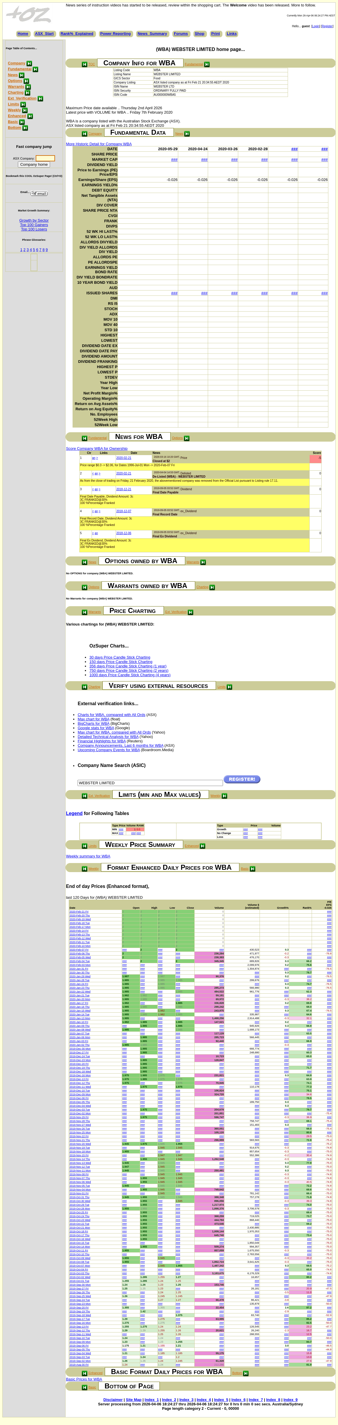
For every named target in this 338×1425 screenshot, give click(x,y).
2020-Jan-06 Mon (80, 1037)
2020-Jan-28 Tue (80, 980)
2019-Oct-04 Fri (79, 1269)
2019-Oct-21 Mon (80, 1227)
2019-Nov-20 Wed (80, 1143)
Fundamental (20, 69)
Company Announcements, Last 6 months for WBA (120, 745)
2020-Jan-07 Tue (80, 1033)
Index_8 (273, 1399)
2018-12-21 (123, 489)
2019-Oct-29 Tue (80, 1204)
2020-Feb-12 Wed (80, 938)
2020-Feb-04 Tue (80, 961)
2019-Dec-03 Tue (80, 1109)
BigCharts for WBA (93, 723)
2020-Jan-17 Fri (79, 1003)
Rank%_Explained (77, 33)
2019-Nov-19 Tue (80, 1147)
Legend (74, 813)
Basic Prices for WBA (84, 1379)
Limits (13, 104)
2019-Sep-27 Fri (79, 1288)
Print (215, 33)
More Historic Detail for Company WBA (99, 144)
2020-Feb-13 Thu (80, 934)
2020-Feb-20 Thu (80, 915)
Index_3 (186, 1399)
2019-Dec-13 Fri (79, 1079)
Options (15, 80)
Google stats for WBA (96, 728)
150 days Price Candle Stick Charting (120, 661)
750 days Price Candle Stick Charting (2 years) (128, 670)
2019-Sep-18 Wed (80, 1315)
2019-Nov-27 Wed (80, 1124)
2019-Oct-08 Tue (80, 1261)
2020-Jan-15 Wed (80, 1010)
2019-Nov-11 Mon (80, 1170)
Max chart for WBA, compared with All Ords (114, 732)
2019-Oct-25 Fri (79, 1212)
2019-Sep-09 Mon (80, 1341)
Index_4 (204, 1399)
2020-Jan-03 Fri (79, 1041)
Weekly (14, 110)
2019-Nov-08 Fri (79, 1174)
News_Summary (152, 33)
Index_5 (221, 1399)
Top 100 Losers (34, 229)
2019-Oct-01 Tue (80, 1280)
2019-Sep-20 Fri (79, 1307)
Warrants (16, 86)
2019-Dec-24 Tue (80, 1056)
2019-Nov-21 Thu (80, 1140)
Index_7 (256, 1399)
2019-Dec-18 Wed (80, 1071)
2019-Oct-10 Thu (80, 1254)
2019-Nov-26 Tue (80, 1128)
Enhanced (17, 116)
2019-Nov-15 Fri (79, 1155)
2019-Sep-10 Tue (80, 1338)
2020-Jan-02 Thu (80, 1044)
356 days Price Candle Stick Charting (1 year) (128, 666)
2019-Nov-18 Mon (80, 1151)
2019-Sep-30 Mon (80, 1284)
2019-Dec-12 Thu (80, 1082)
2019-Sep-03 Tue (80, 1357)
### (294, 149)
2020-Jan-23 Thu (80, 987)
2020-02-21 (123, 457)
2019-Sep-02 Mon (80, 1360)
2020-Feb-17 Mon (80, 926)
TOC (91, 64)
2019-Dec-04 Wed (80, 1105)
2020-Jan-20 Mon (80, 999)
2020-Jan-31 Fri (79, 968)
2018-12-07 (123, 511)
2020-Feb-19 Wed (80, 919)
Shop (200, 33)
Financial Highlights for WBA (102, 741)
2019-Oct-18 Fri (79, 1231)
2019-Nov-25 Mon (80, 1132)
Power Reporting (115, 33)
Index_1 (152, 1399)
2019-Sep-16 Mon (80, 1322)
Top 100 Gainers (34, 225)
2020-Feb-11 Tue (80, 942)
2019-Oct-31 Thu (80, 1197)
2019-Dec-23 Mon (80, 1060)
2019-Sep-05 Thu (80, 1349)
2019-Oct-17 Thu (80, 1235)
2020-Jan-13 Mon (80, 1018)
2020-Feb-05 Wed (80, 957)
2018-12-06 (123, 533)
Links (232, 33)
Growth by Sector (34, 220)
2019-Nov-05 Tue (80, 1185)
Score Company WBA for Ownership (96, 448)
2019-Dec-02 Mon (80, 1113)
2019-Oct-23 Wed (80, 1220)
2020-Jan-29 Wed (80, 976)
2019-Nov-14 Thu (80, 1159)
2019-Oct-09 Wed (80, 1258)
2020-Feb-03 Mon (80, 964)
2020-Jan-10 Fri (79, 1022)
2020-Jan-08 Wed (80, 1029)
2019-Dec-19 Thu (80, 1067)
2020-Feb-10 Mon (80, 945)
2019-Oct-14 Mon (80, 1246)
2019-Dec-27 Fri (79, 1052)
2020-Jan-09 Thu (80, 1025)
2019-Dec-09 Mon (80, 1094)
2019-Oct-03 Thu (80, 1273)
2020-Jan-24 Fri (79, 984)
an (93, 457)
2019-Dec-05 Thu (80, 1102)
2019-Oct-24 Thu (80, 1216)
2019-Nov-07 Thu (80, 1178)
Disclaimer (113, 1399)
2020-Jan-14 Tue (80, 1014)
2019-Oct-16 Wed (80, 1239)
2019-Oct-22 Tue (80, 1223)
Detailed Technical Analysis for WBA (108, 736)
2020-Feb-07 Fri (79, 949)
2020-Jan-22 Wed (80, 991)
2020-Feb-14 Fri (79, 930)
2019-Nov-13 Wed (80, 1162)
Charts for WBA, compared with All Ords (111, 714)
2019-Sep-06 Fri (79, 1345)
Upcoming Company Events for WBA (109, 750)
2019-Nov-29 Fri (79, 1117)
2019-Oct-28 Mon (80, 1208)
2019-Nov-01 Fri (79, 1193)
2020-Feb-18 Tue (80, 923)
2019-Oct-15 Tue (80, 1242)
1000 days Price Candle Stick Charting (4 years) (129, 675)
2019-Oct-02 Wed (80, 1277)
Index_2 (169, 1399)
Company (16, 63)
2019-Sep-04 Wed (80, 1353)
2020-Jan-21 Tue (80, 995)
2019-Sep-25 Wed (80, 1296)
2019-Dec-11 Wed (80, 1086)
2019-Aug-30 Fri (79, 1364)
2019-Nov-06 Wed (80, 1181)
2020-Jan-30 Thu (80, 972)
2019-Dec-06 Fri (79, 1098)
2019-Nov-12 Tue (80, 1166)
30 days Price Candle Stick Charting (119, 657)
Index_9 (291, 1399)
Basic (13, 121)
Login (315, 26)
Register (327, 26)
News (13, 75)
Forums (181, 33)
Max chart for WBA (93, 719)
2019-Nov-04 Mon (80, 1189)
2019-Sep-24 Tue (80, 1299)
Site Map (133, 1399)
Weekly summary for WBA (88, 856)
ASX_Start (44, 33)
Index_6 (238, 1399)
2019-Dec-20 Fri (79, 1063)
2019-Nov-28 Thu (80, 1121)
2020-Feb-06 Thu (80, 953)
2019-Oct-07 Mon (80, 1265)
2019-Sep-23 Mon (80, 1303)
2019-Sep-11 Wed (80, 1334)
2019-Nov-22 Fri (79, 1136)
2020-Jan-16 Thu (80, 1006)
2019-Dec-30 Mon (80, 1048)
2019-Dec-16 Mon (80, 1075)
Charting (15, 92)
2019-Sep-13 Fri (79, 1326)
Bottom (14, 127)
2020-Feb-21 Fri (79, 911)
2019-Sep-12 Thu (80, 1330)
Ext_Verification (22, 98)
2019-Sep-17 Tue (80, 1319)
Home (23, 33)
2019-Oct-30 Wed (80, 1201)
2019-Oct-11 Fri (79, 1250)
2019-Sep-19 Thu (80, 1311)
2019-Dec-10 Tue (80, 1090)
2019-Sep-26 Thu (80, 1292)
